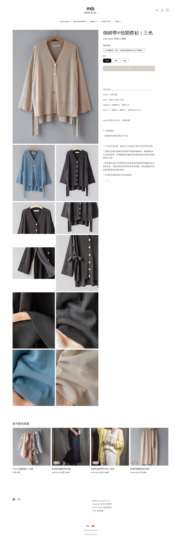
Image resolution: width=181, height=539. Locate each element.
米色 (107, 61)
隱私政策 (94, 534)
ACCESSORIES (79, 21)
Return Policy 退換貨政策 (102, 507)
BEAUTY (93, 21)
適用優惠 (107, 45)
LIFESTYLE (105, 21)
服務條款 (87, 534)
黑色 (125, 61)
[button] (157, 10)
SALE (117, 21)
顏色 (104, 56)
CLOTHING (64, 21)
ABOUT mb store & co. (101, 501)
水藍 (116, 61)
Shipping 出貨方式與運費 (102, 504)
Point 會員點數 (98, 511)
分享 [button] (106, 181)
